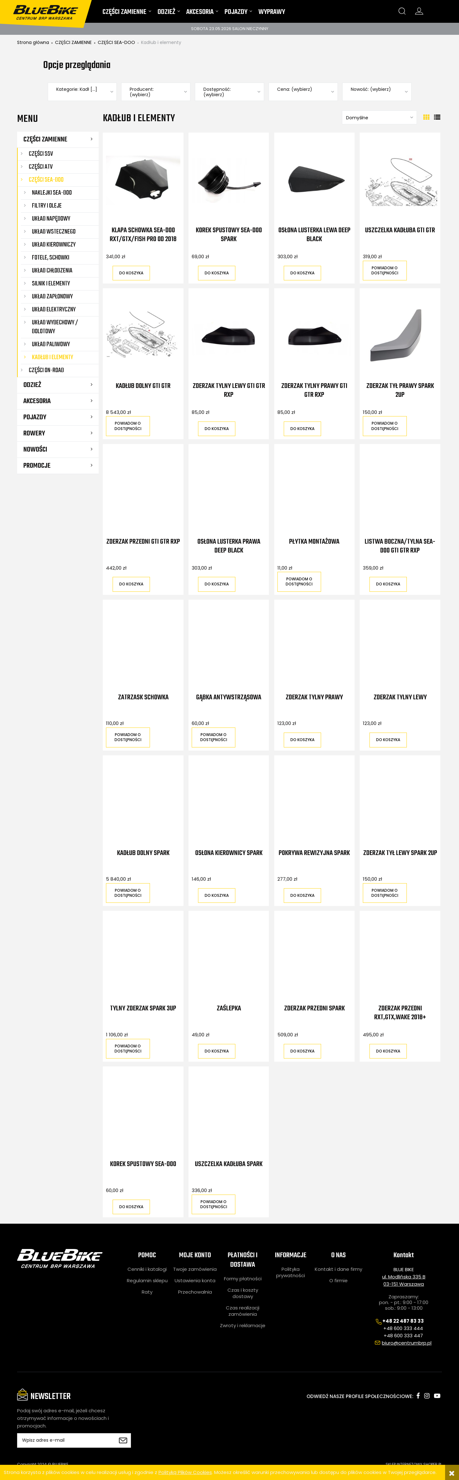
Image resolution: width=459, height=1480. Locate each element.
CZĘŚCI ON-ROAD (46, 370)
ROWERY (34, 433)
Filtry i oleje (47, 206)
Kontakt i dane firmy (338, 1269)
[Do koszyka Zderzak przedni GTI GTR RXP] (131, 584)
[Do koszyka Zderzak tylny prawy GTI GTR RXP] (302, 429)
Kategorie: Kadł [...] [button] (76, 89)
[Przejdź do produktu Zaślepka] (229, 958)
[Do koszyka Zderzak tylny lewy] (388, 740)
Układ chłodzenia (52, 270)
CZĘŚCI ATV (41, 167)
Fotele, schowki (50, 258)
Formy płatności (243, 1279)
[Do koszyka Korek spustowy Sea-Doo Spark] (216, 273)
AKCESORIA (37, 401)
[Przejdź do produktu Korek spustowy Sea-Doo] (143, 1114)
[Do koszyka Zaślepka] (216, 1051)
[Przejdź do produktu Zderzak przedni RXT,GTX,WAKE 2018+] (400, 958)
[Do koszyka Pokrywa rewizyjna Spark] (302, 895)
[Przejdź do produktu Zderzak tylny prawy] (314, 647)
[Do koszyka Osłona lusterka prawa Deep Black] (216, 584)
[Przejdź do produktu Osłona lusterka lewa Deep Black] (314, 180)
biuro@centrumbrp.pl (406, 1342)
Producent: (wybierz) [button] (142, 92)
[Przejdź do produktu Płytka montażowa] (314, 491)
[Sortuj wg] (379, 117)
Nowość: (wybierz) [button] (371, 89)
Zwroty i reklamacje (242, 1325)
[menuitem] (126, 13)
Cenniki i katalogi (147, 1269)
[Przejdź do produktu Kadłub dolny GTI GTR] (143, 335)
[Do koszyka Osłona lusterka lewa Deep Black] (302, 273)
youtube (437, 1396)
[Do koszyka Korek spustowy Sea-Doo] (131, 1207)
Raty (147, 1292)
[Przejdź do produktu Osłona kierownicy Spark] (229, 803)
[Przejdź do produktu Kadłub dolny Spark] (143, 803)
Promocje (37, 465)
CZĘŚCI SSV (41, 154)
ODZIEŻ (32, 385)
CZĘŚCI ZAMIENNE (45, 139)
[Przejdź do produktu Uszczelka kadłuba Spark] (229, 1114)
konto (419, 11)
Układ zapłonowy (52, 296)
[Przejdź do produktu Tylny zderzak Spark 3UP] (143, 958)
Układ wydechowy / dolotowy (55, 327)
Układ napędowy (51, 219)
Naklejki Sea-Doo (52, 193)
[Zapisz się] (123, 1440)
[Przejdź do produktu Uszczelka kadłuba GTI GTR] (400, 180)
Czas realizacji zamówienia (242, 1311)
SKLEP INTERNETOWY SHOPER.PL (414, 1464)
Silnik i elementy (51, 283)
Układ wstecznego (54, 232)
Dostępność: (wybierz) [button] (217, 92)
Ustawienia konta (195, 1280)
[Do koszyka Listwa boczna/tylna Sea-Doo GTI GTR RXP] (388, 584)
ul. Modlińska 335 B (403, 1276)
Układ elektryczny (54, 309)
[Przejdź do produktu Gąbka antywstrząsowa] (229, 647)
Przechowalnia (195, 1292)
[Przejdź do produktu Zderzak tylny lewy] (400, 647)
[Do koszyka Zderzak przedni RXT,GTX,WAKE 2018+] (388, 1051)
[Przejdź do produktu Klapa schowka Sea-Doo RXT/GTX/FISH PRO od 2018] (143, 180)
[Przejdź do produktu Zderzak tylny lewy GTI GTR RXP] (229, 335)
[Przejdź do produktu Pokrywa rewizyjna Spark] (314, 803)
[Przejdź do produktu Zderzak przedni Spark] (314, 958)
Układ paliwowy (51, 344)
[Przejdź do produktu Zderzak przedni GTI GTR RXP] (143, 491)
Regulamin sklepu (147, 1280)
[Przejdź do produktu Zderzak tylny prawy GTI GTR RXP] (314, 335)
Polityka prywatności (290, 1272)
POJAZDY (34, 417)
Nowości (35, 449)
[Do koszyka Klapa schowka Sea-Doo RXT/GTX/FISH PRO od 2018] (131, 273)
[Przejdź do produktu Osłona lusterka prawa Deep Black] (229, 491)
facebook (418, 1396)
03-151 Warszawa (403, 1284)
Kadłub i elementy (52, 357)
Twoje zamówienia (195, 1269)
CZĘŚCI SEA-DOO (46, 180)
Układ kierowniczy (54, 245)
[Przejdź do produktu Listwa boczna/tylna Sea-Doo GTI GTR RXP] (400, 491)
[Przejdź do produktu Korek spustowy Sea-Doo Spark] (229, 180)
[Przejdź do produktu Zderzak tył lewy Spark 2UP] (400, 803)
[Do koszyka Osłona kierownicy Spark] (216, 895)
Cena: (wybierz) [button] (294, 89)
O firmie (338, 1280)
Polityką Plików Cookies (185, 1472)
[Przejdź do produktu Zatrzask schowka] (143, 647)
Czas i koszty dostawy (242, 1293)
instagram (427, 1396)
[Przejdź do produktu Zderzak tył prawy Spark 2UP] (400, 335)
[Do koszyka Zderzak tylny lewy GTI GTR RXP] (216, 429)
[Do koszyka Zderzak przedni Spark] (302, 1051)
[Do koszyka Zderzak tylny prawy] (302, 740)
